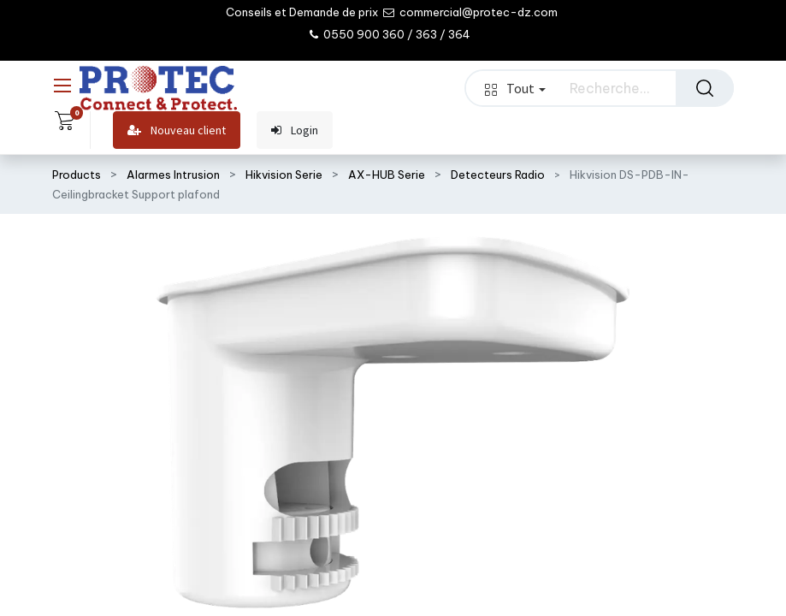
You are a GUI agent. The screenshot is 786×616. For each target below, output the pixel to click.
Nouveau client (176, 130)
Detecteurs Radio (498, 174)
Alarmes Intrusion (173, 174)
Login (294, 130)
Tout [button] (515, 88)
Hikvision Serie (283, 174)
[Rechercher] (705, 88)
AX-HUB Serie (386, 174)
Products (76, 174)
